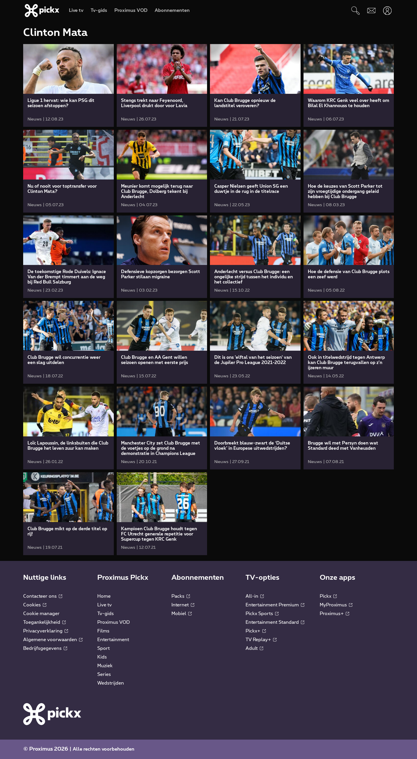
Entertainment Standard (275, 622)
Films (103, 631)
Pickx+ (256, 631)
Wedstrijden (110, 683)
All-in (255, 596)
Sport (103, 648)
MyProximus (336, 605)
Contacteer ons (42, 596)
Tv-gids (105, 613)
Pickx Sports (262, 613)
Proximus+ (334, 613)
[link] (68, 85)
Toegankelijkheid (44, 622)
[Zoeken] (355, 11)
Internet (182, 605)
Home (104, 596)
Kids (102, 657)
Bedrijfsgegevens (45, 648)
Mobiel (181, 613)
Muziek (105, 665)
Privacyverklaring (45, 631)
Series (104, 674)
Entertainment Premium (275, 605)
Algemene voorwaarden (53, 639)
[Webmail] (371, 11)
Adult (254, 648)
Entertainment (113, 639)
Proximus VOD (113, 622)
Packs (180, 596)
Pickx (328, 596)
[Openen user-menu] (387, 11)
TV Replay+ (261, 639)
